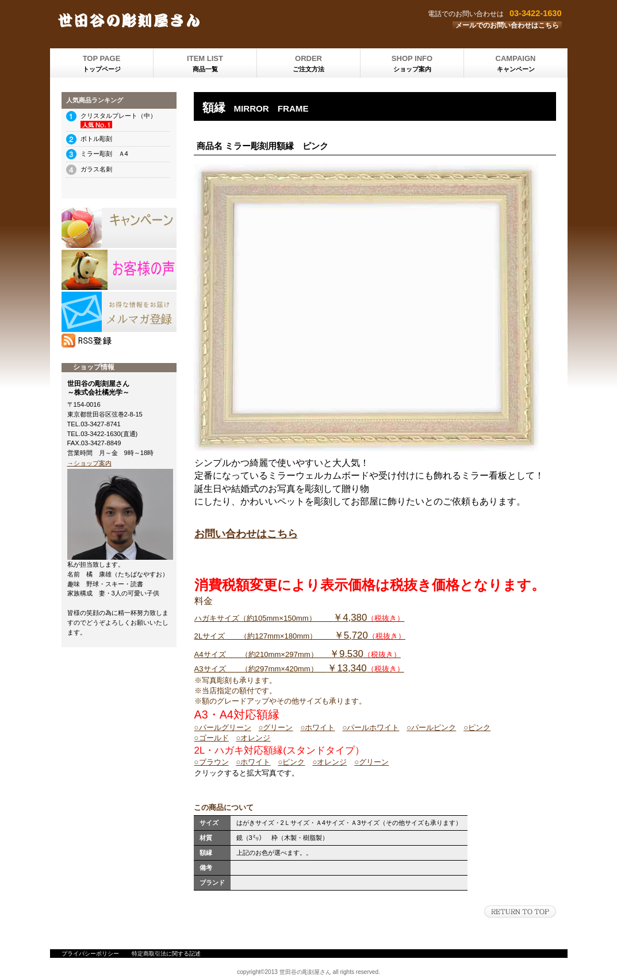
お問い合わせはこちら (246, 534)
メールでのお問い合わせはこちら (507, 25)
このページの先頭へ (520, 912)
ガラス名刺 (96, 169)
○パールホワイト (370, 727)
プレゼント (119, 270)
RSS (119, 340)
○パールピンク (431, 727)
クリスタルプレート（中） (118, 115)
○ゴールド (211, 738)
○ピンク (476, 727)
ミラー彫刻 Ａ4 (104, 153)
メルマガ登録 (119, 312)
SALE (119, 228)
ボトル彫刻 (96, 138)
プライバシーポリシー (90, 953)
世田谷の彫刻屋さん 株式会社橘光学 (194, 20)
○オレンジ (253, 738)
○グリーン (276, 727)
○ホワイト (317, 727)
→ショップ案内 (89, 463)
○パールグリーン (222, 727)
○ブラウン (211, 762)
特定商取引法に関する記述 (166, 953)
